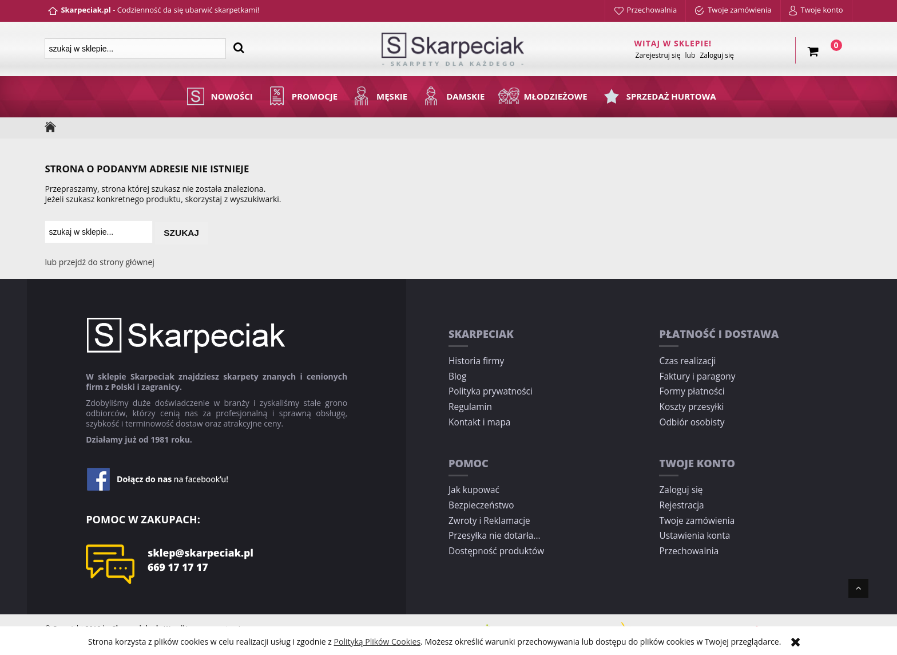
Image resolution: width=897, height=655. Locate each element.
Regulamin (470, 407)
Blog (457, 376)
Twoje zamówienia (697, 521)
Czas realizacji (687, 361)
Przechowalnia (689, 551)
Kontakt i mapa (479, 422)
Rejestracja (681, 505)
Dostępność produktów (496, 551)
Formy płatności (691, 391)
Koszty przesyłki (691, 407)
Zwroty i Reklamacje (489, 521)
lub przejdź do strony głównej (99, 262)
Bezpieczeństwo (481, 505)
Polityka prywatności (491, 391)
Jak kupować (474, 490)
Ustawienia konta (694, 536)
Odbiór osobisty (691, 422)
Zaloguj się (680, 490)
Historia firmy (476, 361)
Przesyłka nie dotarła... (495, 536)
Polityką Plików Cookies (377, 641)
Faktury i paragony (697, 376)
